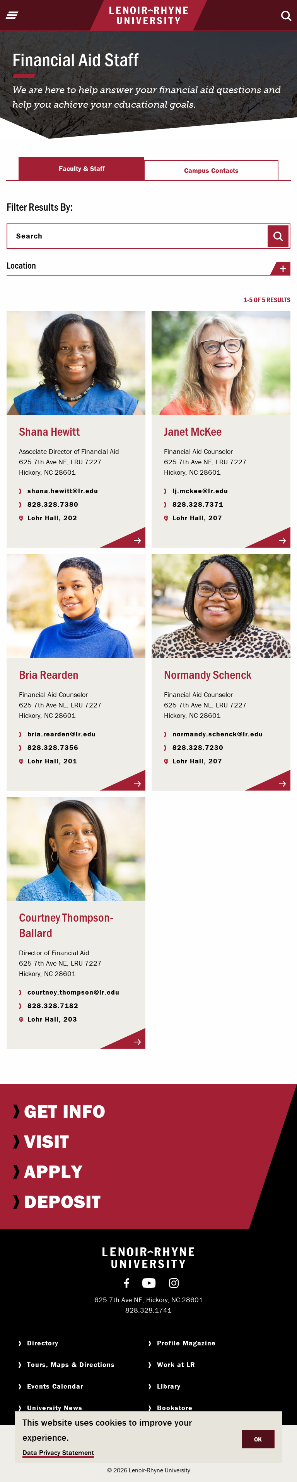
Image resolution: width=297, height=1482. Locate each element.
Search (29, 236)
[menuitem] (148, 1111)
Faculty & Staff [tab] (82, 168)
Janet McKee (193, 430)
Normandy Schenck (207, 674)
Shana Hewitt (49, 430)
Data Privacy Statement (58, 1452)
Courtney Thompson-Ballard (66, 924)
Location (148, 268)
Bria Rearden (49, 674)
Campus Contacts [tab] (211, 170)
